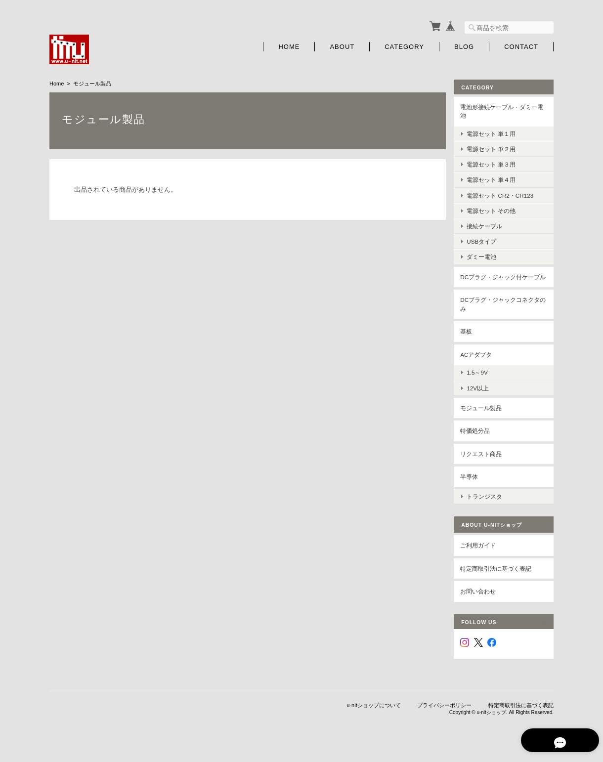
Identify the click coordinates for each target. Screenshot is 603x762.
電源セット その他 (494, 210)
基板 (469, 339)
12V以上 (481, 395)
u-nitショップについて (373, 712)
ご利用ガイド (481, 552)
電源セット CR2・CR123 (503, 194)
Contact (521, 45)
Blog (464, 45)
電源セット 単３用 (494, 163)
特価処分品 (478, 438)
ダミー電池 (485, 256)
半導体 (472, 484)
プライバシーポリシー (444, 712)
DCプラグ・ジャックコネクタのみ (503, 312)
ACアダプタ (479, 362)
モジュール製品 (484, 415)
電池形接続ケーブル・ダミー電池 (505, 110)
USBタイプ (485, 240)
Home (289, 45)
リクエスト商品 (484, 461)
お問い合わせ (481, 598)
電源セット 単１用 (494, 132)
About (342, 45)
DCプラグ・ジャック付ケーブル (503, 280)
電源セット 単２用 (494, 148)
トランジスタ (488, 503)
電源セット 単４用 (494, 178)
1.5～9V (480, 380)
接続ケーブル (488, 225)
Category (404, 45)
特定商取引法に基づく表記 (499, 575)
